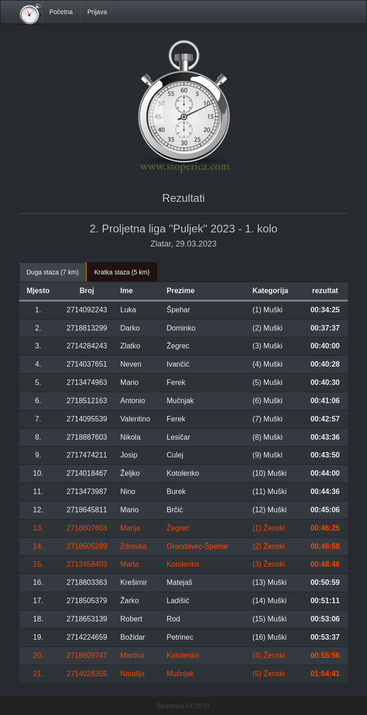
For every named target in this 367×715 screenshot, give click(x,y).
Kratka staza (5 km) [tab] (121, 272)
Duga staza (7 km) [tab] (52, 272)
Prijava (97, 12)
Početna (61, 12)
